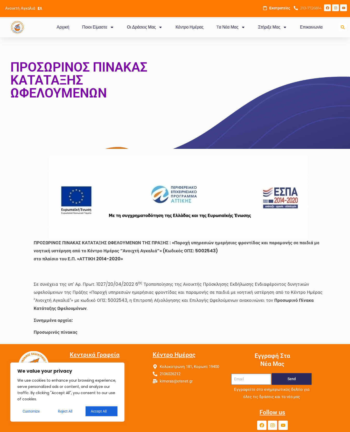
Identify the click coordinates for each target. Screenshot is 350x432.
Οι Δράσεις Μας (145, 27)
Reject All (65, 411)
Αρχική (63, 27)
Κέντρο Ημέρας (190, 27)
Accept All (99, 411)
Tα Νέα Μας (230, 27)
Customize (31, 411)
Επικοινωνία (311, 27)
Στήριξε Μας (272, 27)
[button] (343, 27)
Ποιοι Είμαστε (98, 27)
